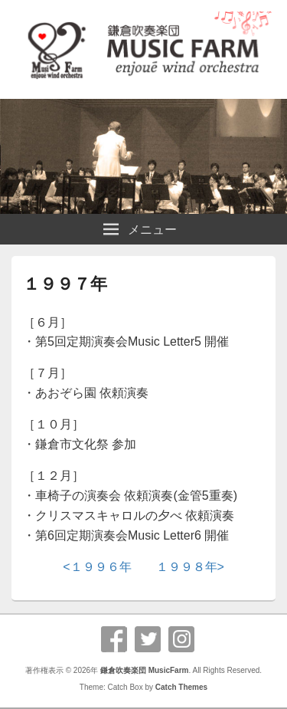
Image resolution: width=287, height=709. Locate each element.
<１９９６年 (97, 566)
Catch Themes (181, 687)
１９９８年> (190, 566)
